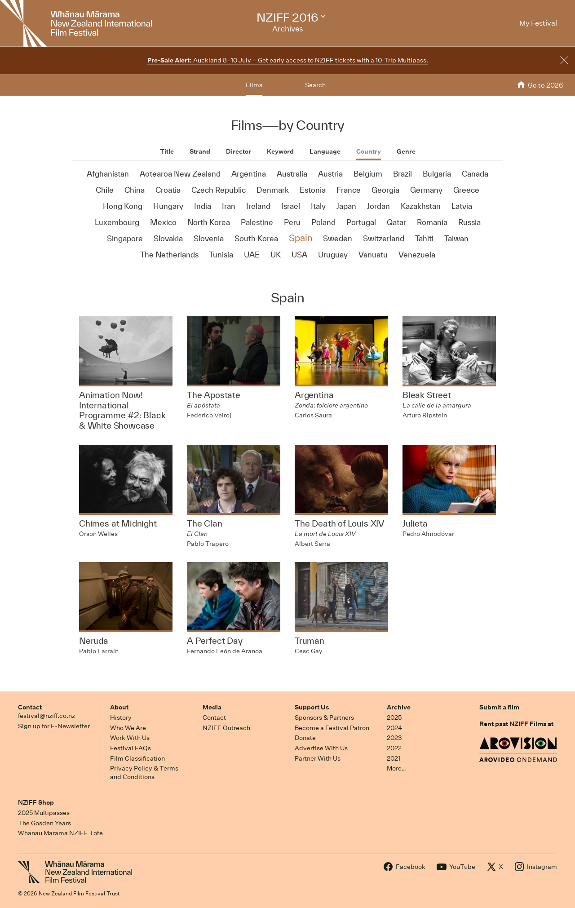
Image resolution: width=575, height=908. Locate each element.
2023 (394, 738)
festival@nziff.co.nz (46, 716)
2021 (393, 758)
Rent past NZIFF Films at (516, 724)
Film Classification (137, 758)
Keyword (280, 151)
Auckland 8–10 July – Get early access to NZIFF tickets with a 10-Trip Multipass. (287, 60)
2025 (394, 717)
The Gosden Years (44, 823)
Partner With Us (318, 758)
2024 (394, 728)
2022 (394, 748)
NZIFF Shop (36, 802)
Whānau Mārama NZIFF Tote (60, 833)
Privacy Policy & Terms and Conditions (144, 772)
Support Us (312, 707)
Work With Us (130, 738)
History (121, 717)
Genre (406, 151)
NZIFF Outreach (226, 728)
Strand (200, 151)
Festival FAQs (130, 748)
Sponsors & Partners (324, 717)
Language (325, 151)
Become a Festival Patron (332, 728)
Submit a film (499, 707)
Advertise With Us (321, 748)
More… (396, 768)
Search (315, 85)
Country (368, 151)
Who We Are (128, 728)
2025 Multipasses (44, 813)
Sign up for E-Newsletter (54, 726)
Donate (305, 738)
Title (167, 151)
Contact (30, 707)
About (119, 707)
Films (254, 85)
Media (212, 707)
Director (238, 151)
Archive (399, 707)
